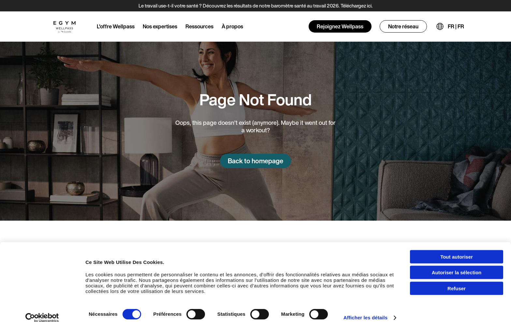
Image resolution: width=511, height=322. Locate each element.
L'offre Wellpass (116, 26)
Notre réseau (403, 26)
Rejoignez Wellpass (340, 26)
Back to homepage (255, 161)
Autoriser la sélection (457, 265)
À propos (232, 26)
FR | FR (456, 26)
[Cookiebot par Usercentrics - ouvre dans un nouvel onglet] (42, 310)
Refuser (456, 281)
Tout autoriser (456, 249)
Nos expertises (160, 26)
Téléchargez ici (356, 5)
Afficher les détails (365, 310)
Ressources (199, 26)
